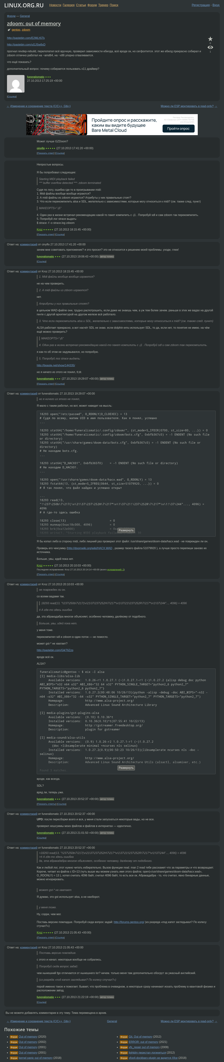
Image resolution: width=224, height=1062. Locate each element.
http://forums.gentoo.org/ (129, 922)
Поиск (114, 5)
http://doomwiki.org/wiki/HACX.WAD (90, 548)
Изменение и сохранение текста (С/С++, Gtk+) (40, 106)
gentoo (16, 29)
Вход (215, 5)
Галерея (69, 5)
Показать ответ (45, 153)
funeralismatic (35, 76)
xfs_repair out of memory (144, 1047)
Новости (55, 5)
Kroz (40, 229)
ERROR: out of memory (143, 1041)
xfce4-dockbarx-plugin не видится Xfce (153, 1057)
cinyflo (41, 148)
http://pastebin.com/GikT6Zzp (55, 650)
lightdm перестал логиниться (147, 1052)
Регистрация (201, 5)
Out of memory (28, 1036)
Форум (92, 5)
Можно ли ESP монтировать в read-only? (187, 106)
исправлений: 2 (115, 569)
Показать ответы (46, 804)
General (25, 16)
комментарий (28, 244)
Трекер (103, 5)
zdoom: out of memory (34, 23)
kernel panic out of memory (35, 1057)
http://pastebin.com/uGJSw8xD (26, 44)
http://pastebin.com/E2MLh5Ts (26, 37)
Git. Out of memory (140, 1036)
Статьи (81, 5)
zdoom (26, 29)
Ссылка (12, 96)
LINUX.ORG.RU (24, 5)
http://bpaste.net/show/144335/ (56, 365)
